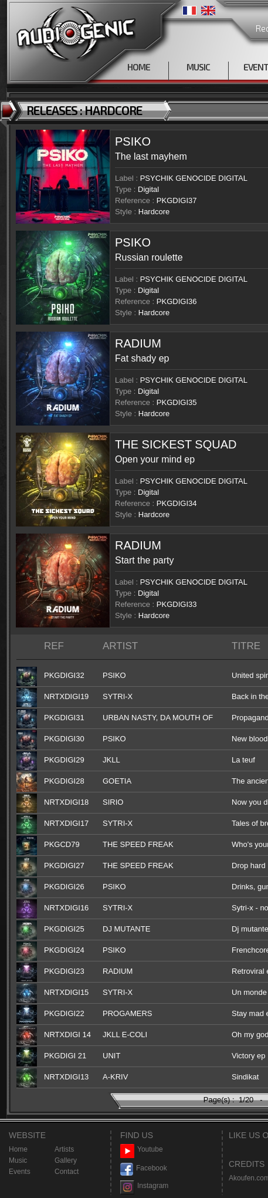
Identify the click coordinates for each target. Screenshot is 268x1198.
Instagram (144, 1186)
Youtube (141, 1149)
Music (18, 1160)
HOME (138, 67)
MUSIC (198, 67)
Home (18, 1149)
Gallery (66, 1160)
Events (19, 1171)
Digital (148, 189)
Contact (67, 1171)
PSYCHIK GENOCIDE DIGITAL (193, 178)
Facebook (143, 1168)
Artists (64, 1149)
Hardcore (153, 211)
